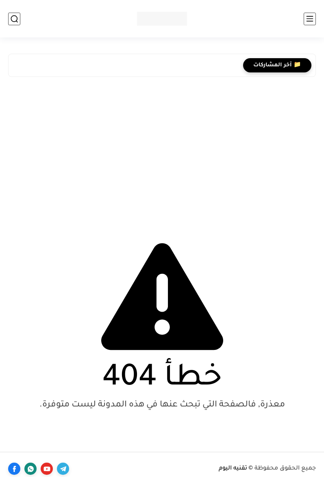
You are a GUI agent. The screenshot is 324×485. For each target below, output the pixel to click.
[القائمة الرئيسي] (310, 19)
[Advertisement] (162, 150)
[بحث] (14, 19)
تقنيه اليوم (233, 468)
